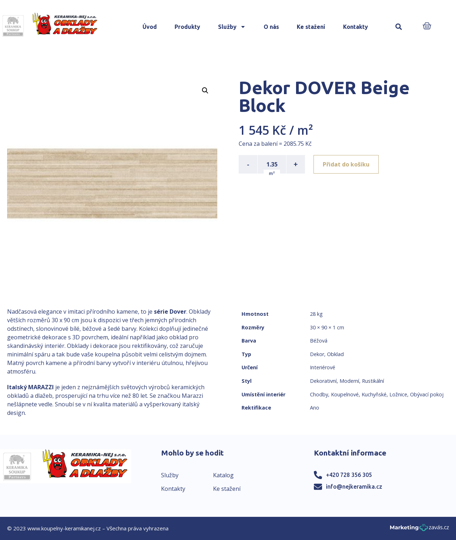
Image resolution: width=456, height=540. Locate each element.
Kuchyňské (374, 394)
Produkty (187, 27)
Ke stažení (311, 27)
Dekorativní (323, 380)
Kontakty (355, 27)
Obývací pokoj (427, 394)
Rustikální (373, 380)
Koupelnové (345, 394)
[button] (399, 27)
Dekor (317, 354)
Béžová (318, 340)
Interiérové (322, 367)
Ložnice (398, 394)
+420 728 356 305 (349, 475)
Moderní (349, 380)
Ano (314, 407)
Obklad (335, 354)
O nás (271, 27)
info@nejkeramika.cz (354, 486)
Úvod (149, 27)
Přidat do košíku (346, 164)
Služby (232, 26)
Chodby (319, 394)
